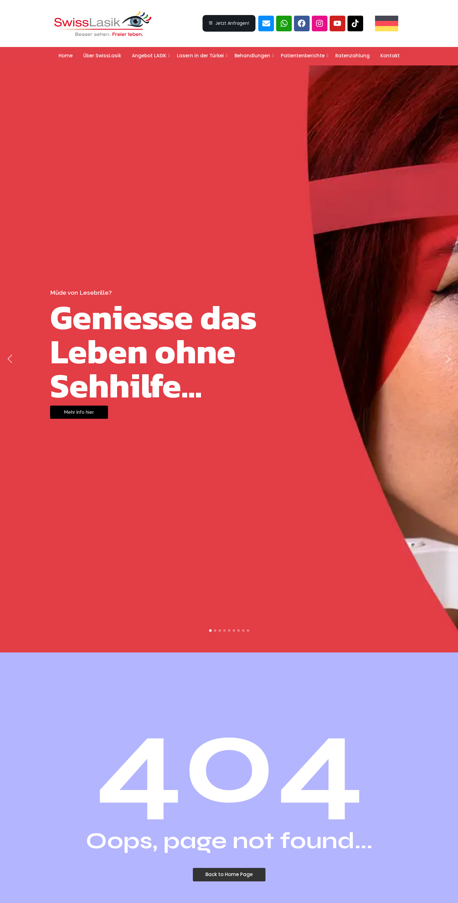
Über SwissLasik (102, 55)
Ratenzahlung (352, 55)
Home (66, 55)
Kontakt (390, 55)
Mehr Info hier (79, 412)
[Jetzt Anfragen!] (229, 23)
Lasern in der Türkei (201, 55)
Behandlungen (253, 55)
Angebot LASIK (150, 55)
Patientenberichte (304, 55)
